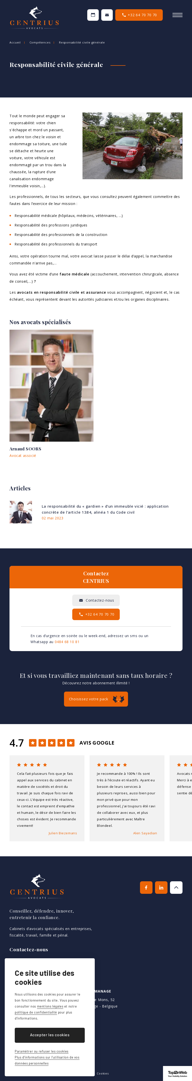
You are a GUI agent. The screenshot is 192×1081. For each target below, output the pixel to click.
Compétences (40, 42)
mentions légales (50, 1006)
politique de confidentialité (36, 1012)
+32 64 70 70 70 (142, 14)
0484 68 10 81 (67, 641)
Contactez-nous (107, 15)
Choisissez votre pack (88, 699)
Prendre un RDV (93, 15)
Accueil (15, 42)
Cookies (103, 1073)
